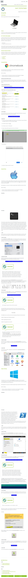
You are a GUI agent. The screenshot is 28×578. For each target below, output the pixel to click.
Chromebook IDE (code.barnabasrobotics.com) (8, 571)
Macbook (3, 57)
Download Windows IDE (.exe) (6, 573)
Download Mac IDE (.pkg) (5, 572)
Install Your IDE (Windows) (5, 564)
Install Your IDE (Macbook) (5, 563)
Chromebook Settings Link (6, 570)
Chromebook (4, 56)
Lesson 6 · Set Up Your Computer (21, 8)
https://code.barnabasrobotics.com (14, 116)
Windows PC (4, 58)
